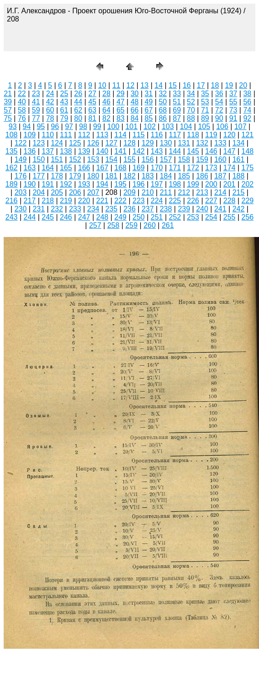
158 (184, 159)
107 (240, 126)
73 (233, 110)
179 (75, 176)
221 (102, 201)
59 (36, 110)
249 (120, 217)
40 (22, 102)
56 (247, 102)
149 (21, 159)
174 (229, 168)
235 (111, 209)
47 (120, 102)
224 (157, 201)
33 (177, 93)
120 (229, 135)
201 (229, 184)
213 (202, 192)
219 (66, 201)
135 (11, 151)
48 (135, 102)
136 (30, 151)
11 (116, 85)
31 (149, 93)
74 (247, 110)
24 (50, 93)
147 (229, 151)
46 (106, 102)
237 (148, 209)
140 (102, 151)
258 (113, 225)
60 (50, 110)
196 (138, 184)
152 (75, 159)
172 (193, 168)
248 (102, 217)
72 (219, 110)
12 (131, 85)
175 (248, 168)
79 (64, 118)
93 (13, 126)
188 (239, 176)
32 (163, 93)
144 (175, 151)
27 (92, 93)
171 (175, 168)
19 (229, 85)
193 (84, 184)
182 (129, 176)
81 (92, 118)
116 (157, 135)
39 (8, 102)
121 (248, 135)
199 (193, 184)
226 (193, 201)
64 (106, 110)
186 (202, 176)
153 (93, 159)
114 (120, 135)
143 (157, 151)
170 (157, 168)
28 (106, 93)
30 (135, 93)
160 (220, 159)
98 (83, 126)
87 (177, 118)
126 (93, 143)
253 (193, 217)
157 (166, 159)
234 (93, 209)
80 (78, 118)
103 (168, 126)
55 (233, 102)
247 (84, 217)
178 (57, 176)
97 (69, 126)
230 (21, 209)
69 (177, 110)
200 (211, 184)
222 (120, 201)
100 (113, 126)
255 (229, 217)
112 (84, 135)
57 (8, 110)
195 (120, 184)
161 (239, 159)
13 (144, 85)
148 (248, 151)
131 (184, 143)
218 (48, 201)
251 (157, 217)
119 (211, 135)
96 (55, 126)
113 (102, 135)
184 (166, 176)
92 (247, 118)
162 (11, 168)
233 (75, 209)
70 (191, 110)
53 (205, 102)
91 (233, 118)
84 (135, 118)
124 (57, 143)
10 (102, 85)
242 (239, 209)
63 (92, 110)
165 (66, 168)
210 (148, 192)
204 (38, 192)
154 (111, 159)
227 (211, 201)
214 (220, 192)
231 (38, 209)
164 (48, 168)
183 (148, 176)
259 (131, 225)
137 (48, 151)
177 (38, 176)
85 (149, 118)
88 (191, 118)
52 (191, 102)
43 (64, 102)
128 (129, 143)
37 (233, 93)
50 (163, 102)
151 (57, 159)
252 (175, 217)
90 (219, 118)
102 (149, 126)
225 (175, 201)
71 (205, 110)
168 (120, 168)
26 (78, 93)
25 (64, 93)
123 (38, 143)
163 (30, 168)
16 (187, 85)
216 (11, 201)
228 (229, 201)
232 (57, 209)
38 (247, 93)
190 (30, 184)
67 (149, 110)
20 (243, 85)
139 (84, 151)
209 (129, 192)
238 (166, 209)
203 (21, 192)
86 (163, 118)
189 (11, 184)
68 (163, 110)
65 (120, 110)
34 (191, 93)
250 (138, 217)
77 (36, 118)
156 (148, 159)
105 (204, 126)
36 (219, 93)
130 (166, 143)
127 (111, 143)
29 (120, 93)
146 (211, 151)
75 (8, 118)
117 (175, 135)
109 (30, 135)
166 (84, 168)
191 (48, 184)
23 (36, 93)
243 (11, 217)
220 (84, 201)
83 (120, 118)
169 (138, 168)
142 (138, 151)
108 (11, 135)
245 (48, 217)
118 (193, 135)
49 (149, 102)
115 (138, 135)
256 (248, 217)
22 (22, 93)
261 (168, 225)
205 (57, 192)
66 (135, 110)
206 (75, 192)
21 (8, 93)
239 (184, 209)
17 (201, 85)
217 (30, 201)
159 (202, 159)
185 (184, 176)
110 (48, 135)
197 (157, 184)
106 (222, 126)
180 (93, 176)
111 (66, 135)
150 (38, 159)
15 (173, 85)
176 (21, 176)
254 (211, 217)
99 (97, 126)
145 (193, 151)
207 (93, 192)
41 (36, 102)
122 (21, 143)
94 (27, 126)
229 (248, 201)
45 (92, 102)
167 (102, 168)
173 (211, 168)
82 (106, 118)
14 (158, 85)
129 (148, 143)
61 (64, 110)
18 (215, 85)
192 (66, 184)
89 (205, 118)
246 (66, 217)
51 (177, 102)
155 (129, 159)
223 (138, 201)
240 (202, 209)
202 (248, 184)
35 (205, 93)
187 (220, 176)
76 (22, 118)
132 (202, 143)
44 (78, 102)
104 (186, 126)
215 (239, 192)
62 (78, 110)
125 (75, 143)
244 (30, 217)
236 (129, 209)
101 (131, 126)
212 (184, 192)
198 (175, 184)
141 (120, 151)
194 (102, 184)
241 (220, 209)
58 (22, 110)
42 (50, 102)
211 (166, 192)
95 (41, 126)
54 (219, 102)
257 (95, 225)
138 (66, 151)
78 (50, 118)
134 (239, 143)
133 (220, 143)
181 (111, 176)
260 (149, 225)
